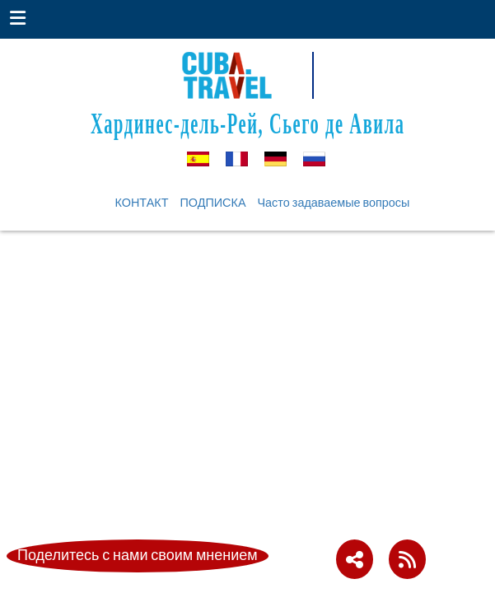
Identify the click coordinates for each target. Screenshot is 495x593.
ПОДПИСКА (212, 203)
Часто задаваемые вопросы (334, 203)
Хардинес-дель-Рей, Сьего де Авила (248, 123)
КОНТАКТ (142, 203)
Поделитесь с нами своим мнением (137, 555)
